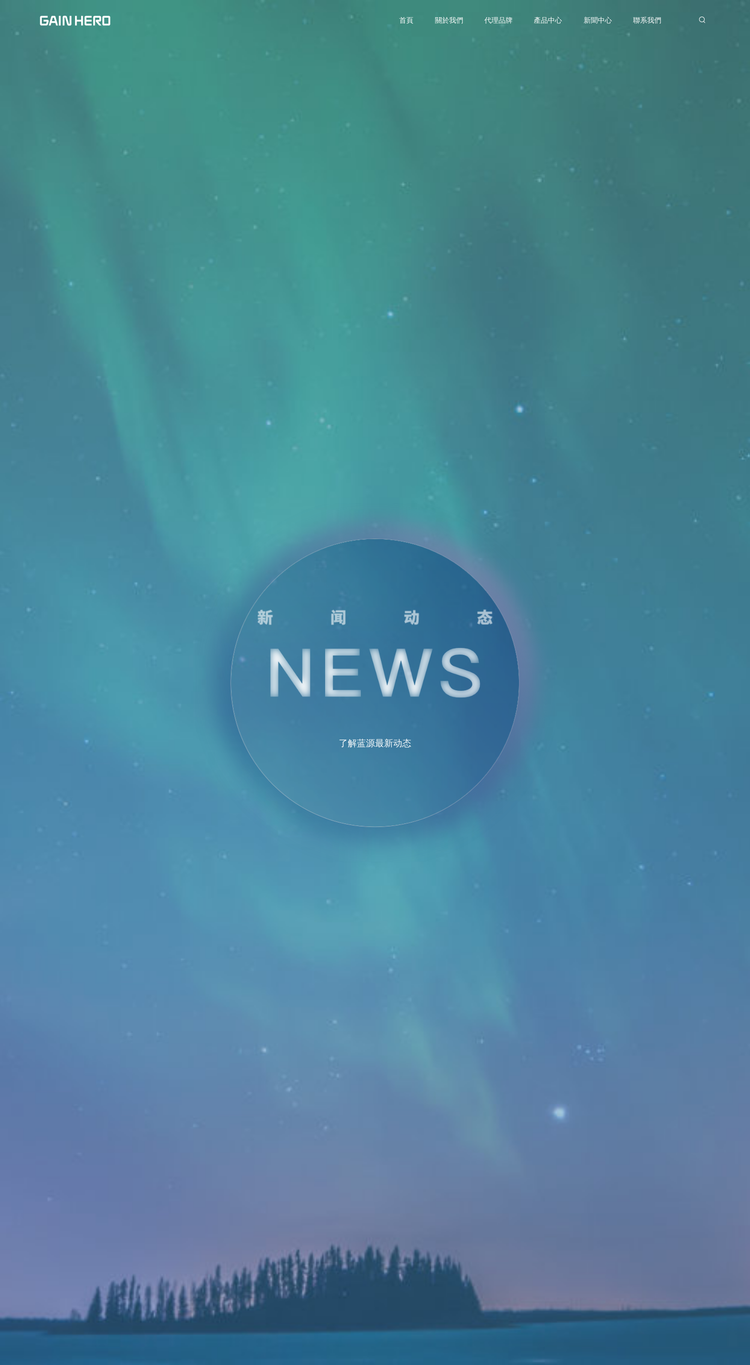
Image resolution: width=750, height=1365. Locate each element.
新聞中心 (598, 20)
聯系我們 (647, 20)
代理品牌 (498, 20)
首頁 (406, 20)
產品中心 (548, 20)
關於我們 (449, 20)
